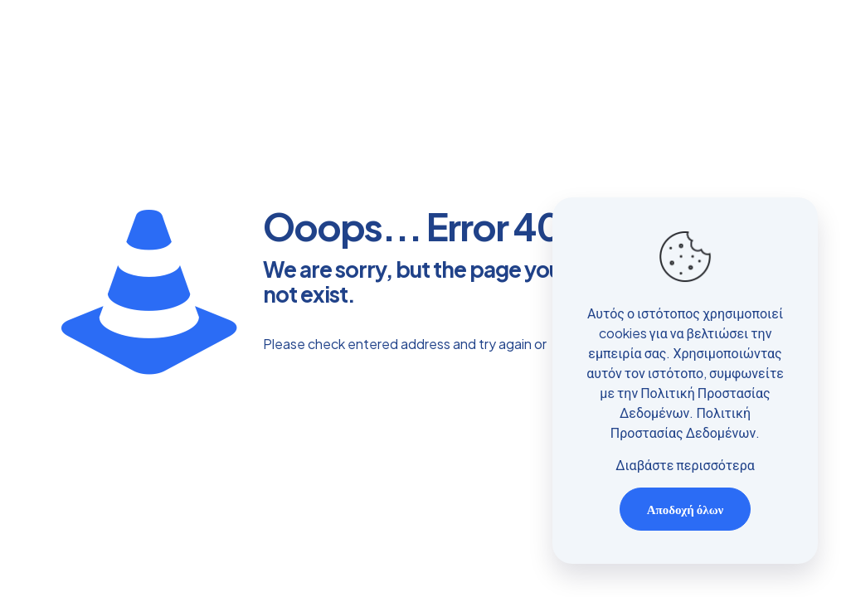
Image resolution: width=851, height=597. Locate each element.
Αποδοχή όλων (685, 509)
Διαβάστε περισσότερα (685, 464)
